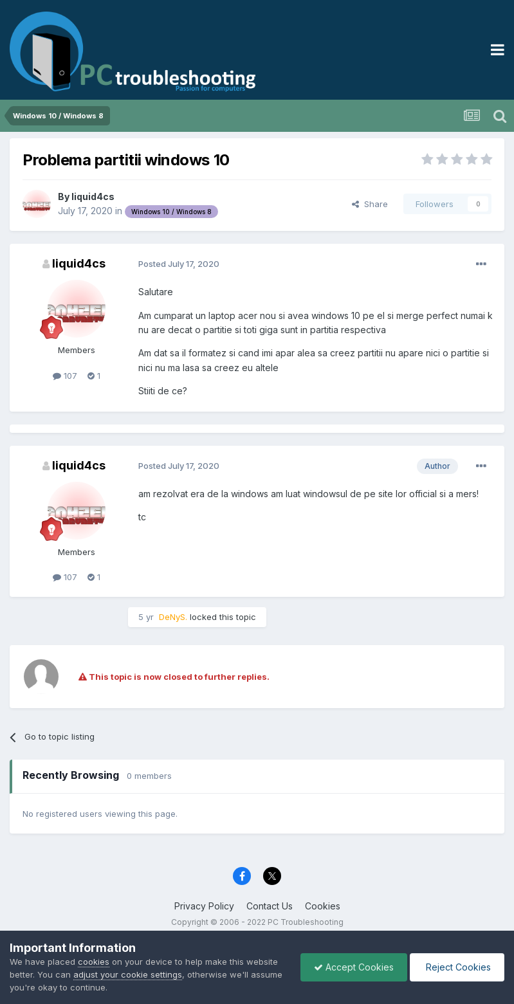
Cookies (322, 905)
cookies (93, 961)
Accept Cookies (354, 967)
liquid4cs (93, 196)
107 (65, 375)
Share (370, 204)
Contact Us (269, 905)
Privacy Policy (204, 905)
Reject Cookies (457, 967)
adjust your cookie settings (127, 974)
